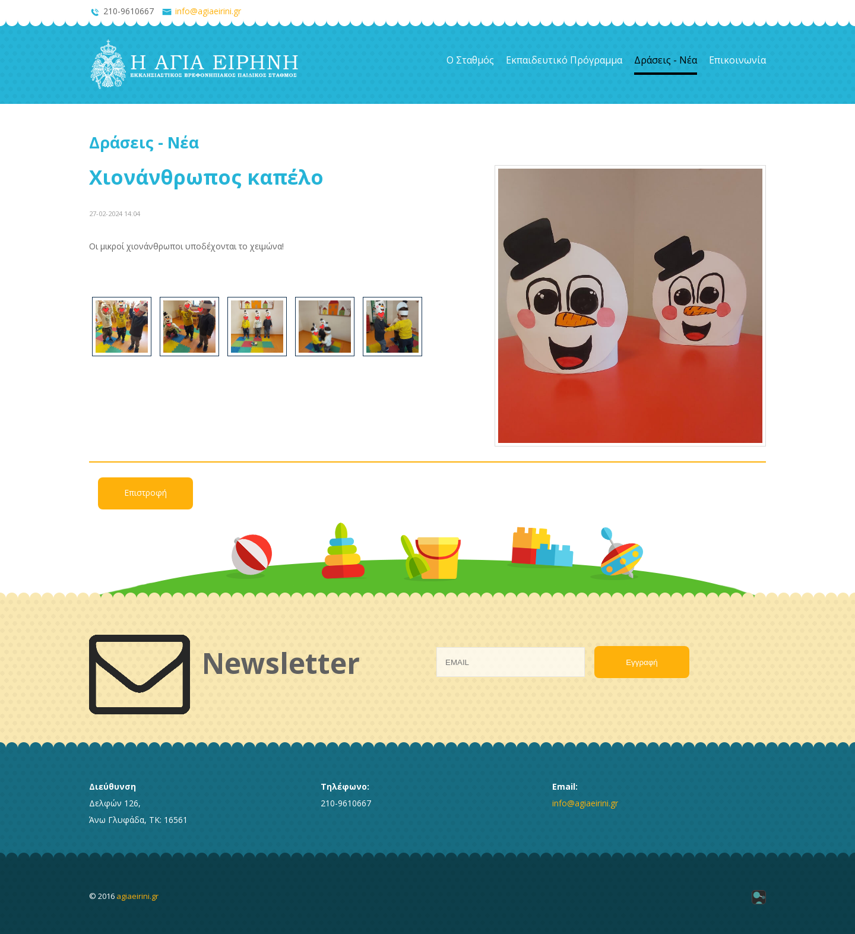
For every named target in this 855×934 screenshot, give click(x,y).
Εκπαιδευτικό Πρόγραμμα (564, 60)
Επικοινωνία (737, 60)
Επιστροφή (145, 492)
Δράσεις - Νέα (665, 60)
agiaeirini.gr (137, 896)
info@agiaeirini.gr (208, 11)
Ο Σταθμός (470, 60)
